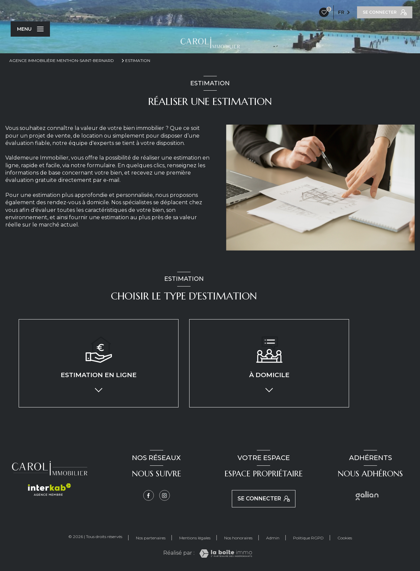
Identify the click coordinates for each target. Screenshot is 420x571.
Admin (272, 537)
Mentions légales (194, 537)
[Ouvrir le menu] (30, 29)
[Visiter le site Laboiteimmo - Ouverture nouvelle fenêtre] (226, 553)
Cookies (344, 538)
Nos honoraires (238, 537)
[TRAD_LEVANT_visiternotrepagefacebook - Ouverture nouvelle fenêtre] (148, 495)
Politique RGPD (308, 537)
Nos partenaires (151, 537)
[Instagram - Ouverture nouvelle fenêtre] (164, 495)
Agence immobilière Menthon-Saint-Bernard (61, 60)
